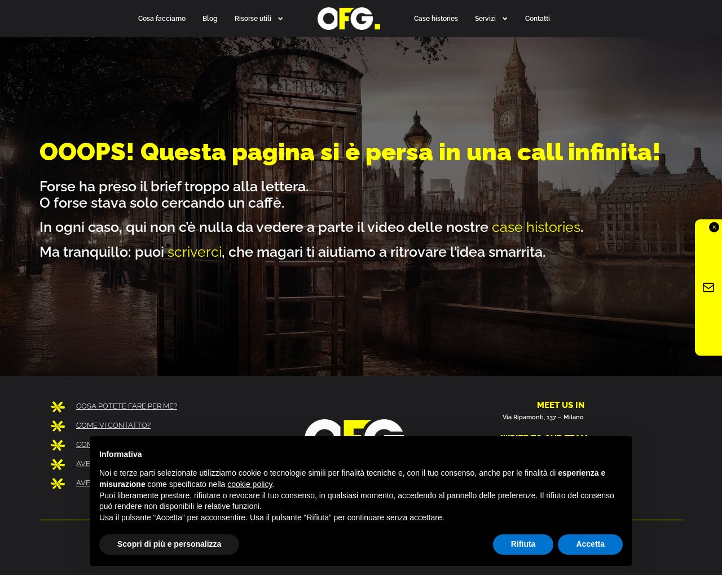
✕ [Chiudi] (714, 226)
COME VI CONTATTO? (113, 425)
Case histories (436, 18)
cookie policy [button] (249, 484)
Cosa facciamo (162, 18)
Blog (210, 18)
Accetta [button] (590, 543)
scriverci (195, 251)
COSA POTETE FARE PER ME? (126, 406)
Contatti (537, 18)
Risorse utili (259, 19)
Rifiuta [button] (523, 543)
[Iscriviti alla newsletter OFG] (708, 287)
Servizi (491, 19)
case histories (536, 226)
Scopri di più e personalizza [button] (169, 543)
